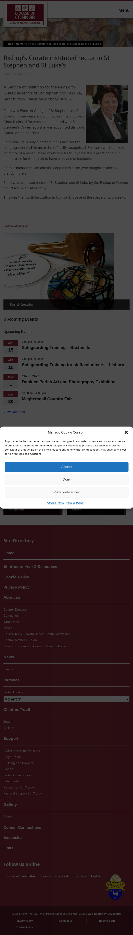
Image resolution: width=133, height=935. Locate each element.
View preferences (66, 492)
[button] (126, 432)
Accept (66, 467)
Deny (67, 479)
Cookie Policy (55, 502)
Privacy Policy (74, 502)
